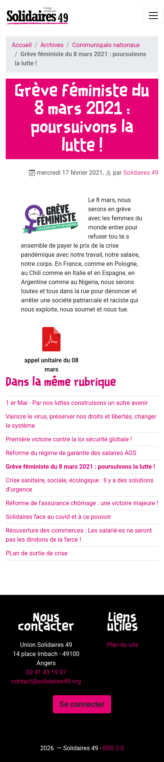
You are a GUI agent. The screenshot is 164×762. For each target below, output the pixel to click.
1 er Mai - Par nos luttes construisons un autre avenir (77, 402)
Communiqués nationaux (106, 45)
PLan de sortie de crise (36, 553)
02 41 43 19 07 (46, 672)
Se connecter (81, 704)
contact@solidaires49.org (46, 681)
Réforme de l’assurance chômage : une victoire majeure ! (82, 503)
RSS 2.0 (113, 748)
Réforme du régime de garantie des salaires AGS (71, 453)
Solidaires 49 (140, 172)
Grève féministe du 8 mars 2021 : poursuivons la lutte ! (80, 466)
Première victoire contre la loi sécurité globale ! (69, 439)
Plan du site (122, 644)
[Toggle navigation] (153, 15)
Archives (52, 45)
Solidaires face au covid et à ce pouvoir (58, 516)
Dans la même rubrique (61, 382)
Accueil (22, 45)
